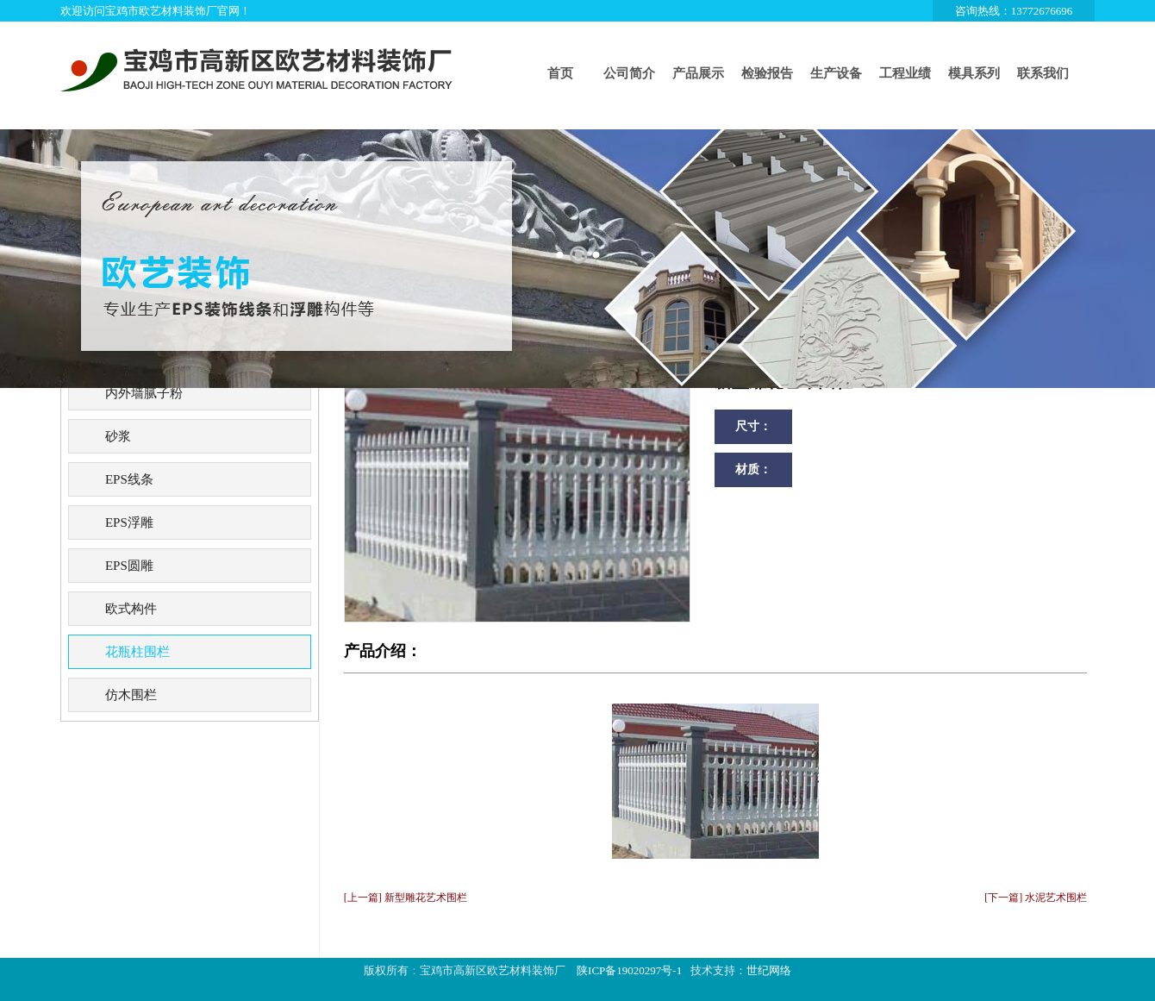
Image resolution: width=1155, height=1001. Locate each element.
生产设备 (836, 73)
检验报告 (767, 73)
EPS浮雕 (129, 522)
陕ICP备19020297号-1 (629, 970)
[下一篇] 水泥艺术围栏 (1035, 898)
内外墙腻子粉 (144, 393)
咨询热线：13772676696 (1014, 10)
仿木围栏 (131, 695)
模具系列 (974, 73)
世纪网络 (768, 970)
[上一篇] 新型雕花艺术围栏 (405, 898)
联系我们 (1043, 73)
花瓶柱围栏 (137, 652)
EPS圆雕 (129, 565)
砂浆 (118, 436)
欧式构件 (131, 609)
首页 (560, 73)
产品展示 (698, 73)
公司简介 (629, 73)
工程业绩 (905, 73)
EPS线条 (129, 479)
